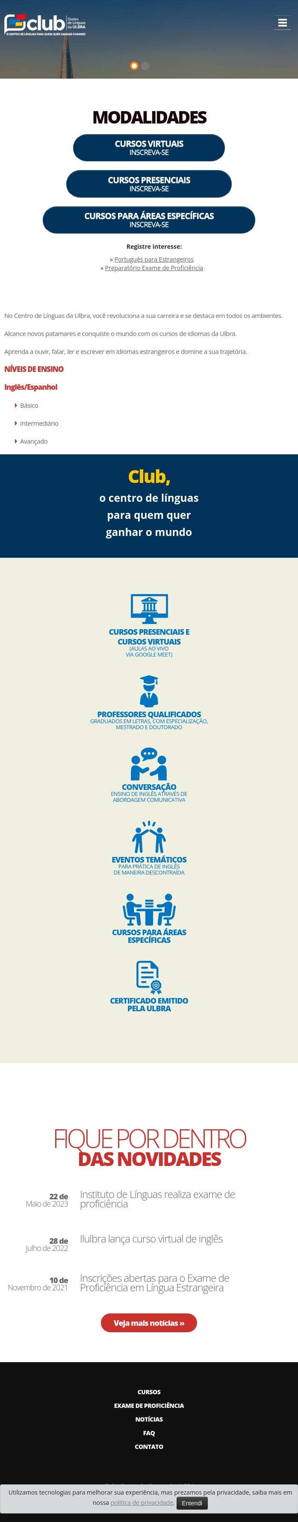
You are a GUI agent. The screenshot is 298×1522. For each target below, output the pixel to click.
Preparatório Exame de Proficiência (154, 268)
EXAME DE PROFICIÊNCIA (149, 1405)
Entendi (192, 1503)
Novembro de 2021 (38, 1284)
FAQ (149, 1433)
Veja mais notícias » (149, 1323)
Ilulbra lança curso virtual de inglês (151, 1238)
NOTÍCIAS (148, 1419)
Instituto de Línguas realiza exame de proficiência (157, 1198)
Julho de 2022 (47, 1244)
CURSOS (149, 1392)
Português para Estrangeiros (154, 259)
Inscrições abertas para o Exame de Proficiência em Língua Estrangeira (154, 1282)
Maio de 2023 (47, 1200)
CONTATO (149, 1447)
